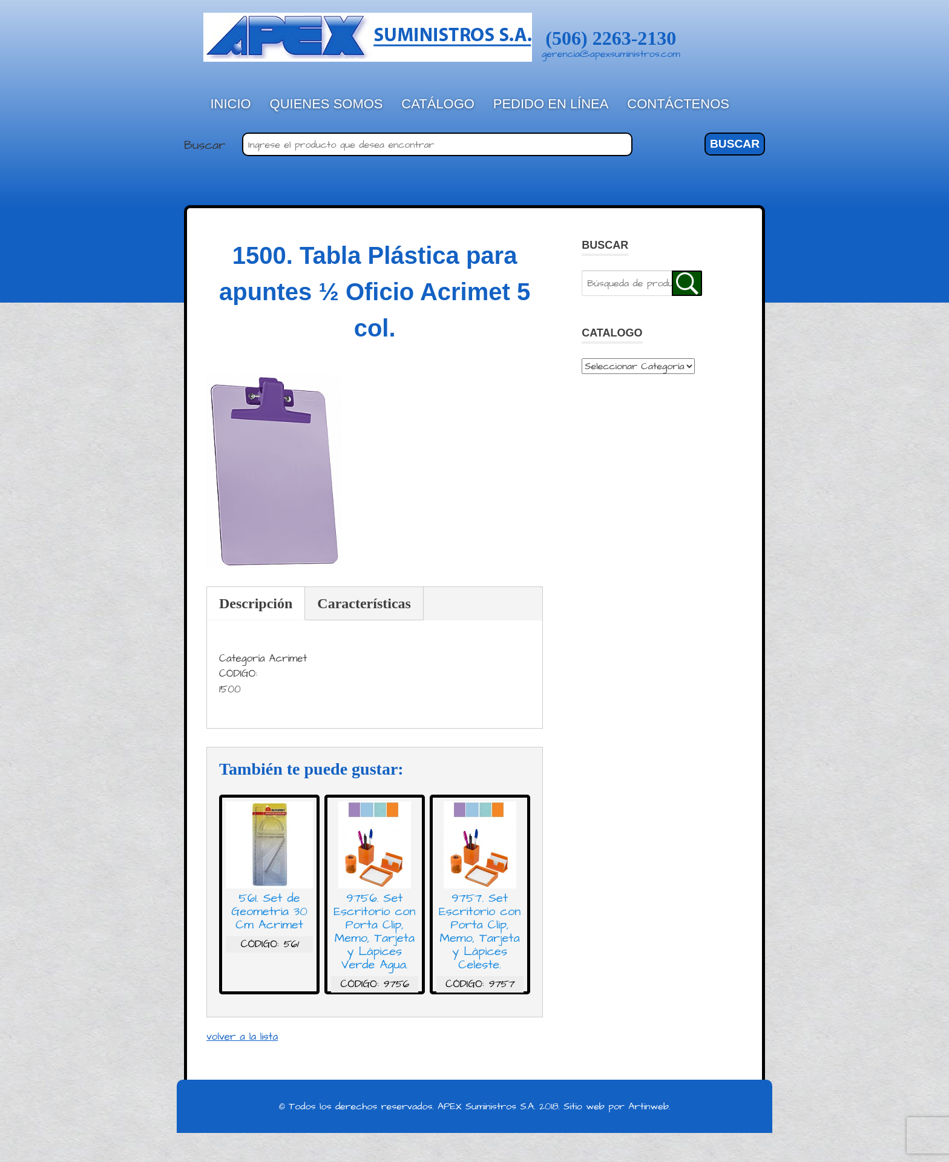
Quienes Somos (326, 103)
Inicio (231, 103)
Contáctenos (678, 103)
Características (364, 603)
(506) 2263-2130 (610, 38)
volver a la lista (242, 1036)
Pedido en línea (551, 103)
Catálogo (438, 103)
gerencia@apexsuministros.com (611, 54)
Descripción (255, 603)
